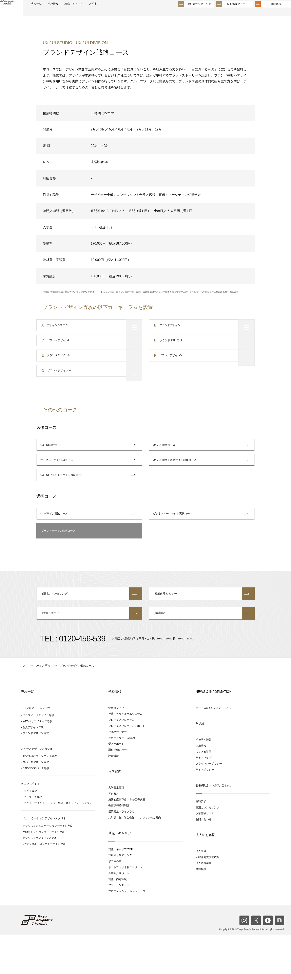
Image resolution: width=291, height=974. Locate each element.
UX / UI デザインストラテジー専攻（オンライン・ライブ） (57, 842)
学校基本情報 (203, 779)
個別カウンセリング (189, 12)
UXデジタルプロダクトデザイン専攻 (44, 883)
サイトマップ (203, 797)
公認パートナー (117, 771)
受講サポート (116, 783)
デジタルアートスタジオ (35, 747)
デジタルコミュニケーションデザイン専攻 (48, 865)
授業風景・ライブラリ (121, 850)
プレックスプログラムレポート (126, 765)
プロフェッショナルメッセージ (126, 930)
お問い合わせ (89, 652)
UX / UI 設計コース (52, 464)
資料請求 (266, 12)
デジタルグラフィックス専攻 (40, 877)
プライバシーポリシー (209, 803)
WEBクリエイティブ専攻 (37, 760)
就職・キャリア (93, 12)
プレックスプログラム (121, 759)
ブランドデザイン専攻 (36, 772)
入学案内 (117, 12)
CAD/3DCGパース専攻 (36, 807)
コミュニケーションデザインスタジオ (43, 858)
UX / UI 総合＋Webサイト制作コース (175, 483)
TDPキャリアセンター (121, 894)
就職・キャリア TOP (120, 888)
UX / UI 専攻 (30, 830)
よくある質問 (203, 791)
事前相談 (201, 908)
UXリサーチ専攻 (32, 836)
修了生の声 (114, 900)
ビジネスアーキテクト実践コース (173, 545)
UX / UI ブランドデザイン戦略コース (63, 502)
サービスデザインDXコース (57, 483)
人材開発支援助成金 (207, 896)
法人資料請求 (203, 902)
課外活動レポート (118, 789)
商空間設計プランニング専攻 (40, 795)
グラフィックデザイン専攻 (38, 754)
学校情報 (69, 12)
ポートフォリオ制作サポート (125, 906)
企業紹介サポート (118, 912)
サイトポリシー (205, 809)
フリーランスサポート (121, 924)
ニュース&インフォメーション (214, 747)
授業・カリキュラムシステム (125, 753)
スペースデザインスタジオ (37, 788)
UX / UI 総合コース (165, 464)
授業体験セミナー (227, 12)
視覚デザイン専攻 (33, 766)
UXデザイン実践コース (55, 545)
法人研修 (201, 890)
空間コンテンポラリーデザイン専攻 (44, 871)
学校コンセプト (117, 747)
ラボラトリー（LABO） (122, 777)
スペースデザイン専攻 (36, 801)
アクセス (113, 833)
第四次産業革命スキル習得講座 (126, 838)
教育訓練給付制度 (118, 845)
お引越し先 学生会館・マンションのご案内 (134, 856)
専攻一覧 (50, 12)
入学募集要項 (116, 827)
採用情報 (201, 785)
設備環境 (113, 795)
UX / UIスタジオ (30, 823)
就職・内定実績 (117, 918)
